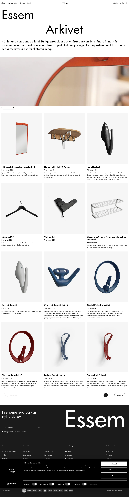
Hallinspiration (12, 3)
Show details (94, 493)
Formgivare (68, 462)
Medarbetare (68, 459)
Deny (114, 485)
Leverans (47, 459)
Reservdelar (27, 455)
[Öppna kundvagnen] (123, 3)
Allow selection (114, 479)
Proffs (29, 3)
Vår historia (68, 451)
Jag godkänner (15, 432)
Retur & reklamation (50, 462)
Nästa (119, 395)
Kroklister (5, 459)
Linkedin (109, 459)
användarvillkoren (21, 432)
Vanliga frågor (48, 451)
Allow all (114, 473)
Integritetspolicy (49, 466)
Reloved (25, 459)
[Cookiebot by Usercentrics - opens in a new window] (12, 493)
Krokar (4, 455)
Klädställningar (7, 462)
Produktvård (27, 451)
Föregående (13, 395)
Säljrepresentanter (70, 466)
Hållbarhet (22, 3)
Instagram (109, 451)
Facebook (109, 462)
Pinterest (109, 455)
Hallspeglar (6, 466)
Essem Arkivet (8, 108)
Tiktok (108, 466)
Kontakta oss (48, 455)
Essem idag (68, 455)
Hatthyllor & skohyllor (9, 451)
